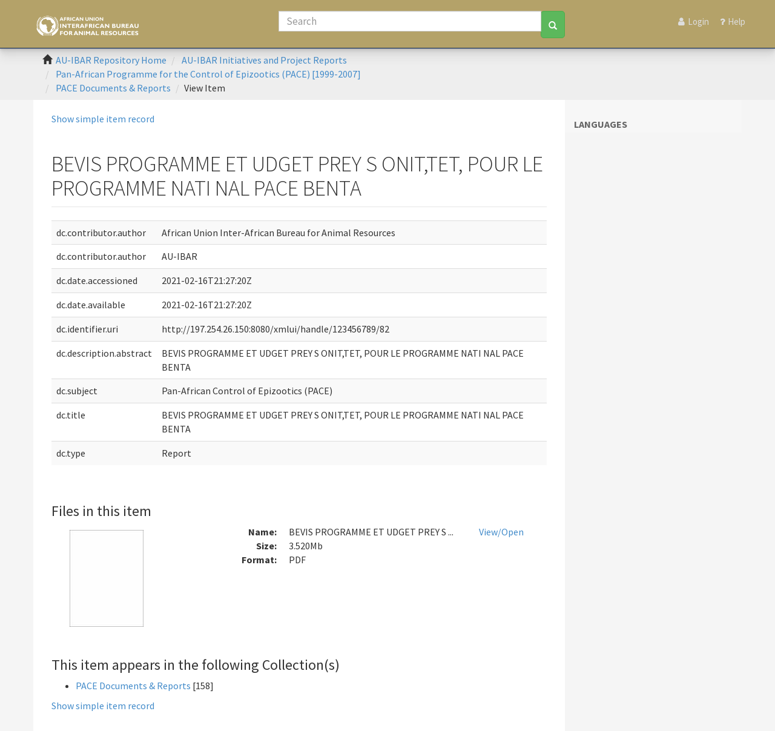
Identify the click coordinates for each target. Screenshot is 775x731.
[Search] (410, 21)
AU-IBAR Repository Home (111, 60)
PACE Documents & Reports (113, 88)
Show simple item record (102, 119)
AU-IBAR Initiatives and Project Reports (264, 60)
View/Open (501, 532)
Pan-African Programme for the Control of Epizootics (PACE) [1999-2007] (208, 74)
